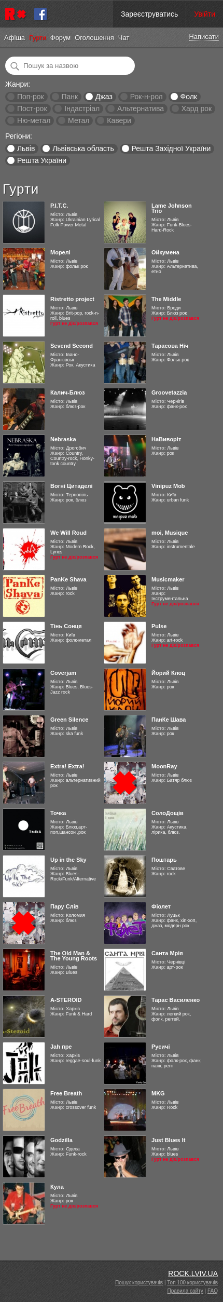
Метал (78, 120)
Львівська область (83, 148)
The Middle (166, 299)
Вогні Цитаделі (71, 486)
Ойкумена (165, 252)
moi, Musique (169, 533)
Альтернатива (140, 108)
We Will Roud (68, 533)
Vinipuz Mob (168, 486)
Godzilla (61, 1140)
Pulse (158, 626)
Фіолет (161, 906)
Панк (69, 96)
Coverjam (63, 673)
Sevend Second (71, 346)
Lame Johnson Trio (171, 208)
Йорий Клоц (168, 673)
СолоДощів (167, 813)
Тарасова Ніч (169, 346)
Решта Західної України (171, 148)
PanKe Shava (68, 579)
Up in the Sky (68, 860)
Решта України (41, 160)
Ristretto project (72, 299)
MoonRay (164, 766)
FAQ (212, 1291)
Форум (60, 38)
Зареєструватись (149, 14)
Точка (58, 813)
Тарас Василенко (175, 1000)
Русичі (160, 1046)
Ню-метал (33, 120)
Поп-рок (30, 96)
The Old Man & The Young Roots (73, 955)
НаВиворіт (166, 439)
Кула (57, 1187)
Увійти (204, 14)
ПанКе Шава (168, 719)
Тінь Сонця (66, 626)
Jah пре (61, 1046)
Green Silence (69, 719)
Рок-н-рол (146, 96)
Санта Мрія (167, 953)
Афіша (14, 38)
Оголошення (94, 38)
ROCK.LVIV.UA (193, 1273)
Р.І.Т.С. (59, 205)
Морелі (60, 252)
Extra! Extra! (67, 766)
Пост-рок (32, 108)
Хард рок (197, 108)
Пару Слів (64, 906)
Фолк (188, 96)
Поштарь (164, 860)
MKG (158, 1093)
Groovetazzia (169, 392)
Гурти (37, 38)
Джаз (104, 96)
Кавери (119, 120)
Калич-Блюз (67, 392)
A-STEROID (66, 1000)
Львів (26, 148)
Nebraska (63, 439)
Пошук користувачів (139, 1282)
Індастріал (82, 108)
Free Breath (66, 1093)
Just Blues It (168, 1140)
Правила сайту (185, 1291)
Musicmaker (168, 579)
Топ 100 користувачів (192, 1282)
